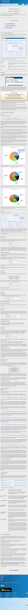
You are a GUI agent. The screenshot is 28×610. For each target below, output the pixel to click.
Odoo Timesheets (7, 597)
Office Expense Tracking (7, 595)
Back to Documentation (14, 570)
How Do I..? (14, 595)
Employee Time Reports (7, 600)
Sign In (26, 4)
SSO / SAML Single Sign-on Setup (16, 598)
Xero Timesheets (6, 599)
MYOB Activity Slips (7, 596)
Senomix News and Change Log (16, 600)
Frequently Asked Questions (15, 597)
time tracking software (16, 13)
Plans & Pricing (14, 4)
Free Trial (20, 4)
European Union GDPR (15, 599)
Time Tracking (7, 4)
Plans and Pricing (7, 602)
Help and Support (14, 594)
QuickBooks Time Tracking (7, 598)
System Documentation (15, 596)
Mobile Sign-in (6, 601)
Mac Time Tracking (7, 594)
